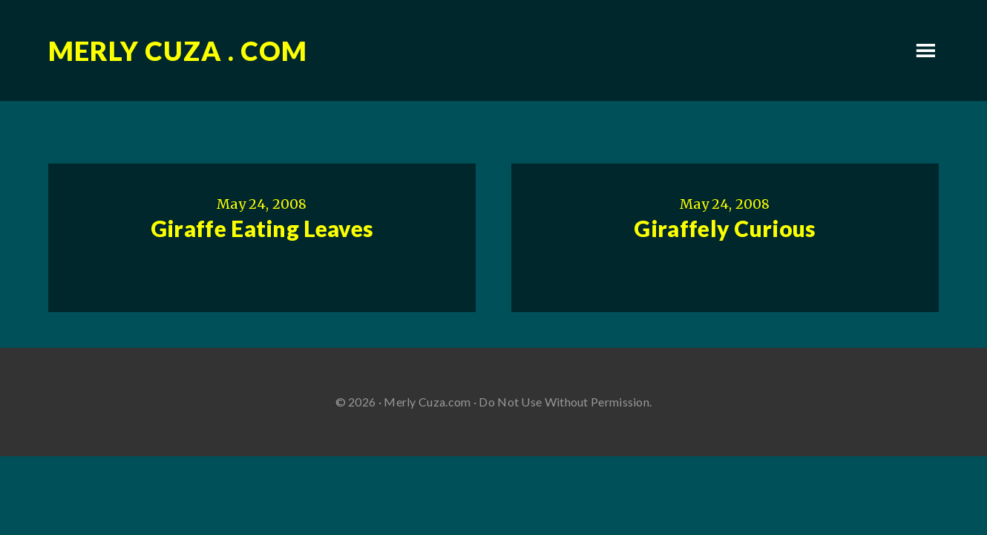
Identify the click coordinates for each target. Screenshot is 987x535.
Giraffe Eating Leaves (262, 228)
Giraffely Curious (725, 228)
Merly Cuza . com (177, 50)
